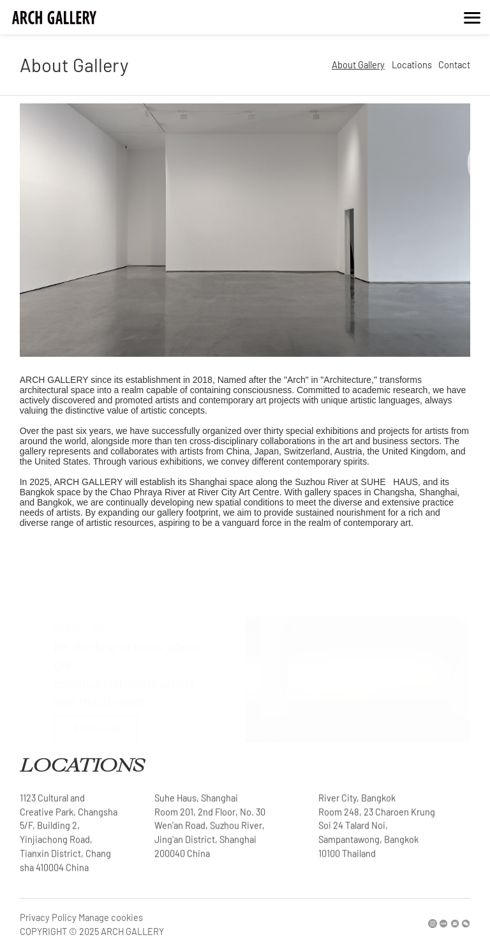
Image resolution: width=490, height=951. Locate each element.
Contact (454, 66)
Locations (412, 66)
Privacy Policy (48, 917)
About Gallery (358, 66)
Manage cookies (110, 917)
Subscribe (96, 715)
